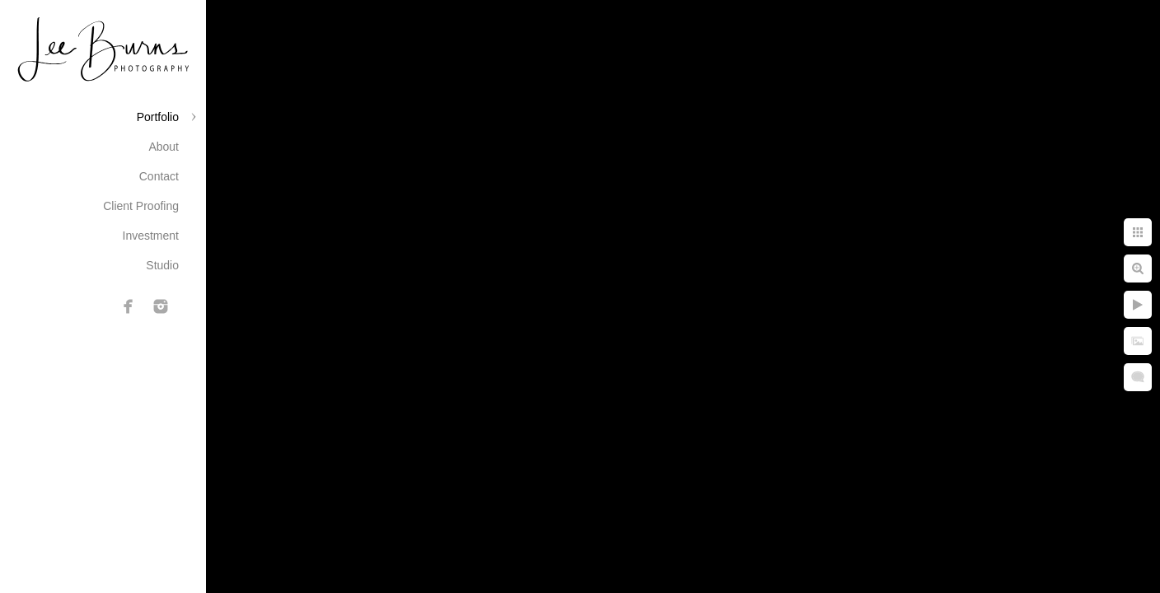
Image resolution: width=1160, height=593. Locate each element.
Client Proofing (141, 205)
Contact (159, 176)
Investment (151, 235)
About (163, 146)
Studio (162, 265)
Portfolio (158, 117)
